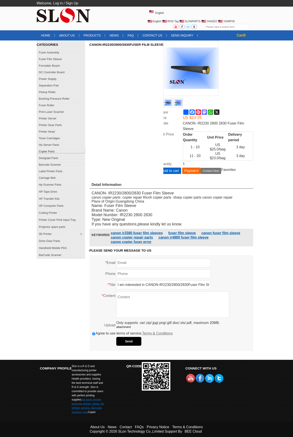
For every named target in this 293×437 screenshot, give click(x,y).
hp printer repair (89, 403)
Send (129, 341)
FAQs (139, 427)
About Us (67, 35)
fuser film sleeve (182, 233)
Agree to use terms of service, (132, 333)
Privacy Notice (158, 427)
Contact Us (152, 35)
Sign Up (72, 3)
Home (45, 35)
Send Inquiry (182, 35)
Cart (241, 35)
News (114, 35)
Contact (126, 427)
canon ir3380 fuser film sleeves (137, 233)
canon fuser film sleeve (220, 233)
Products (92, 35)
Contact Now (211, 170)
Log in (58, 3)
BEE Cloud (193, 431)
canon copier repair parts (132, 237)
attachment (123, 327)
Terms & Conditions (157, 333)
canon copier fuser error (131, 242)
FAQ (130, 35)
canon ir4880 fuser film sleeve (183, 237)
